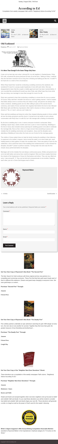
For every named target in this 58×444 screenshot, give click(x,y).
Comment (6, 211)
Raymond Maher (23, 47)
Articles (13, 30)
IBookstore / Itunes (6, 389)
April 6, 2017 (12, 47)
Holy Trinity (44, 32)
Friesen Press (5, 294)
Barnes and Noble (6, 393)
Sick (12, 32)
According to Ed (29, 8)
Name (5, 229)
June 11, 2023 (16, 34)
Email (5, 237)
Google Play (4, 344)
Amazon (3, 291)
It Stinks (5, 193)
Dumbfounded (51, 193)
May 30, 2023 (45, 34)
